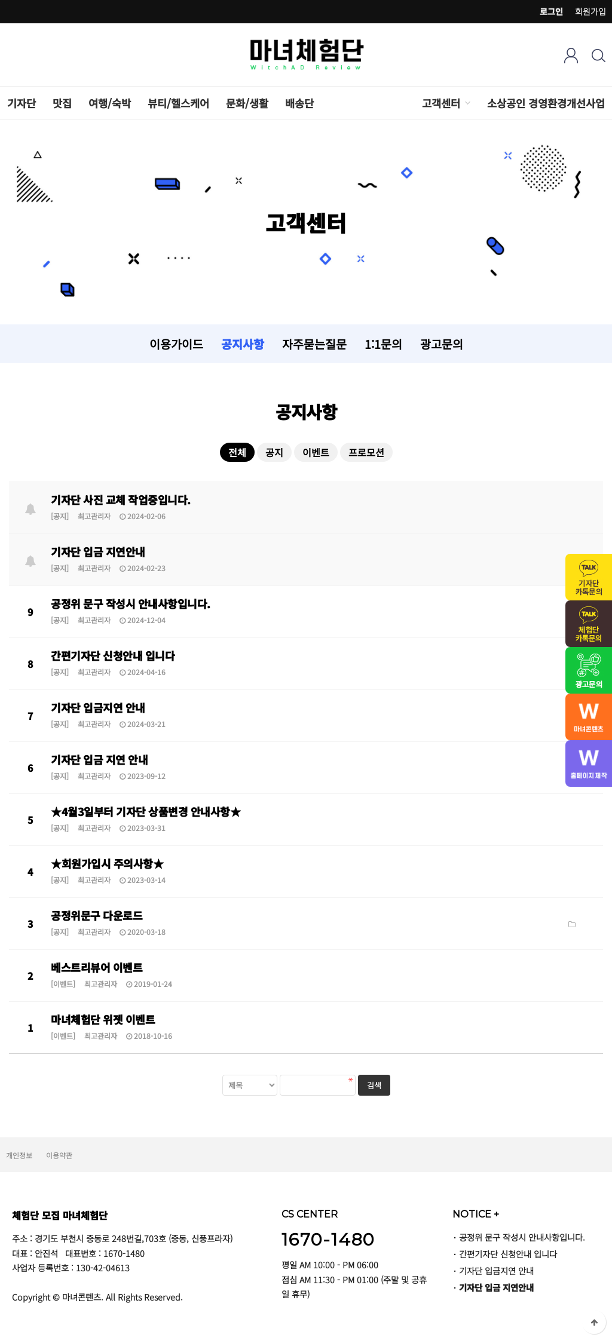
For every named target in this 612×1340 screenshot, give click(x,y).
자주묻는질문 (314, 343)
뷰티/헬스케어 (178, 103)
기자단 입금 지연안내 (98, 551)
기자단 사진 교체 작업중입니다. (121, 499)
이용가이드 (176, 343)
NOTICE (475, 1214)
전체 (237, 452)
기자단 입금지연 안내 (98, 707)
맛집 (62, 103)
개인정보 (19, 1155)
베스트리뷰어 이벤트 (96, 967)
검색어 (0, 0)
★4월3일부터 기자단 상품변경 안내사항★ (145, 811)
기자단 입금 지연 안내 (99, 759)
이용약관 (59, 1155)
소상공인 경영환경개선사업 (546, 103)
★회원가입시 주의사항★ (107, 863)
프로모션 (366, 452)
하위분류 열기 (466, 103)
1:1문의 (383, 343)
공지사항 (242, 343)
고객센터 (441, 103)
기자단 (21, 103)
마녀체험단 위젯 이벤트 (103, 1019)
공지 (274, 452)
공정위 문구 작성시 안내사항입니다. (130, 603)
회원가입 (590, 11)
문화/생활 (247, 103)
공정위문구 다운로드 (96, 915)
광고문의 (441, 343)
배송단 (299, 103)
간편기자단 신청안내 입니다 (113, 655)
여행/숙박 (109, 103)
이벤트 (315, 452)
